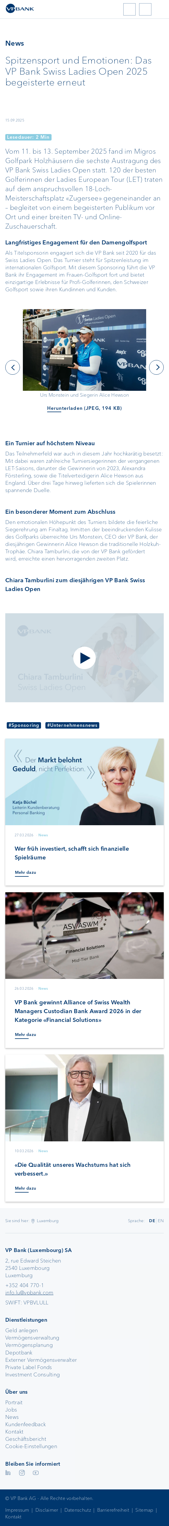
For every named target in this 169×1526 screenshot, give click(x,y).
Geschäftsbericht (25, 1439)
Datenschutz (77, 1510)
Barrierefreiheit (113, 1510)
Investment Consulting (32, 1374)
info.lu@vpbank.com (29, 1292)
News (12, 1417)
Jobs (11, 1410)
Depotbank (19, 1352)
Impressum (17, 1510)
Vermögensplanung (29, 1345)
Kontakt (14, 1432)
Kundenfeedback (25, 1424)
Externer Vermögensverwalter (41, 1360)
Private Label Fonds (28, 1367)
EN (161, 1220)
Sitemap (144, 1510)
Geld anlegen (21, 1330)
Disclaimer (46, 1510)
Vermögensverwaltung (32, 1338)
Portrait (14, 1402)
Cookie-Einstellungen (31, 1446)
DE (152, 1220)
